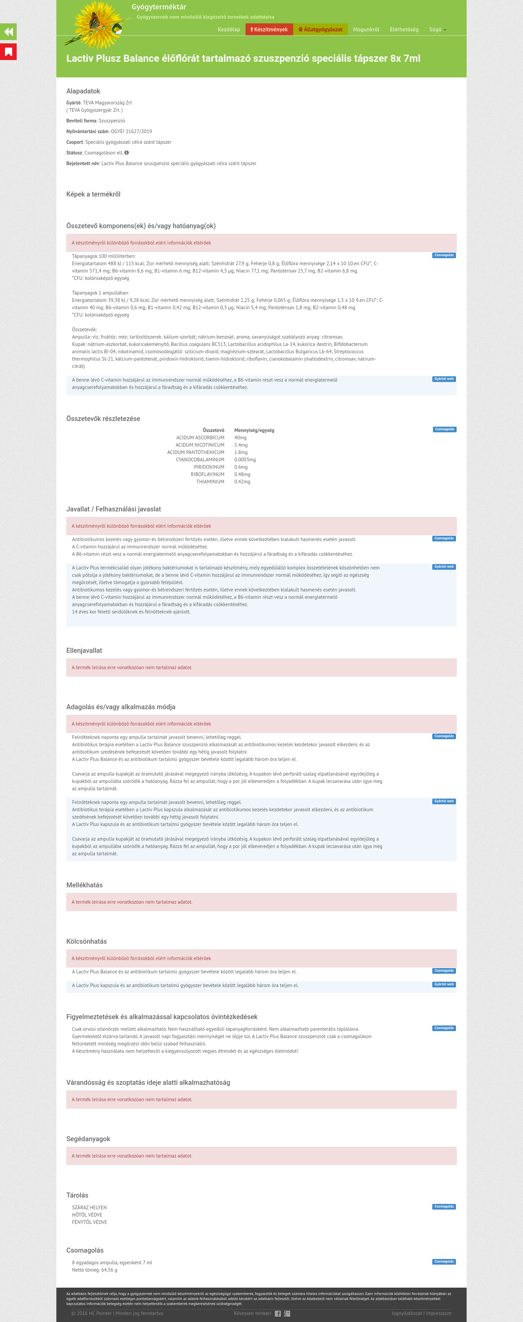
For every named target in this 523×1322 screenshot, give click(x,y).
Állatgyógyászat (321, 29)
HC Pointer (100, 1313)
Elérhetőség (404, 29)
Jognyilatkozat (407, 1313)
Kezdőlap (229, 29)
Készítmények (269, 29)
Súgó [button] (437, 29)
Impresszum (439, 1313)
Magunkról (366, 29)
